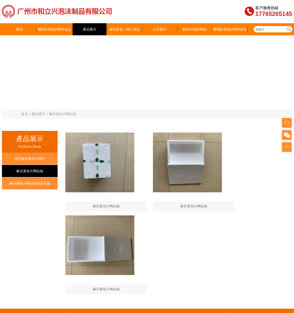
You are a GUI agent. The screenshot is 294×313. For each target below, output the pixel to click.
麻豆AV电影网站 (194, 29)
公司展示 (159, 29)
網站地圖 (7, 301)
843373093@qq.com (124, 269)
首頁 (19, 29)
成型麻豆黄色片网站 (30, 159)
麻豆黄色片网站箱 (62, 114)
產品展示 (89, 29)
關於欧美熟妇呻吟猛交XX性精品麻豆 (54, 35)
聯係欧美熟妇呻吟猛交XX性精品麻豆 (230, 35)
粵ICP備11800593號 (234, 255)
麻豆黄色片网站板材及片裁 (29, 183)
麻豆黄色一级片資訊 (124, 29)
